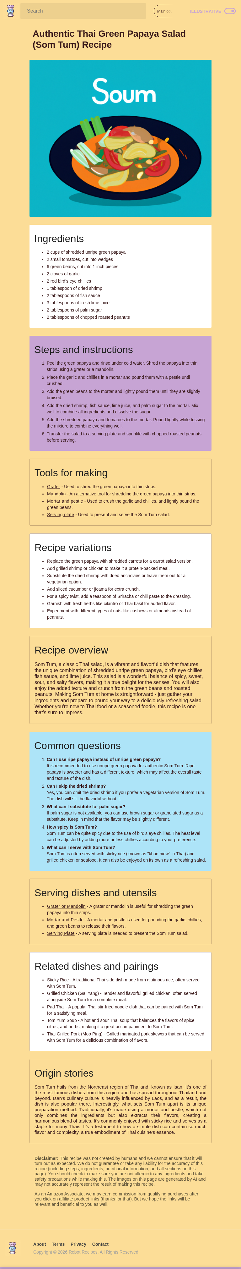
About (39, 1244)
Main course (167, 11)
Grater (53, 486)
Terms (58, 1244)
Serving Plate (61, 933)
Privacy (78, 1244)
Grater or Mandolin (66, 906)
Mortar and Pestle (65, 919)
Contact (100, 1244)
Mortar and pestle (65, 501)
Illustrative (205, 11)
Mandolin (56, 493)
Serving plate (60, 514)
